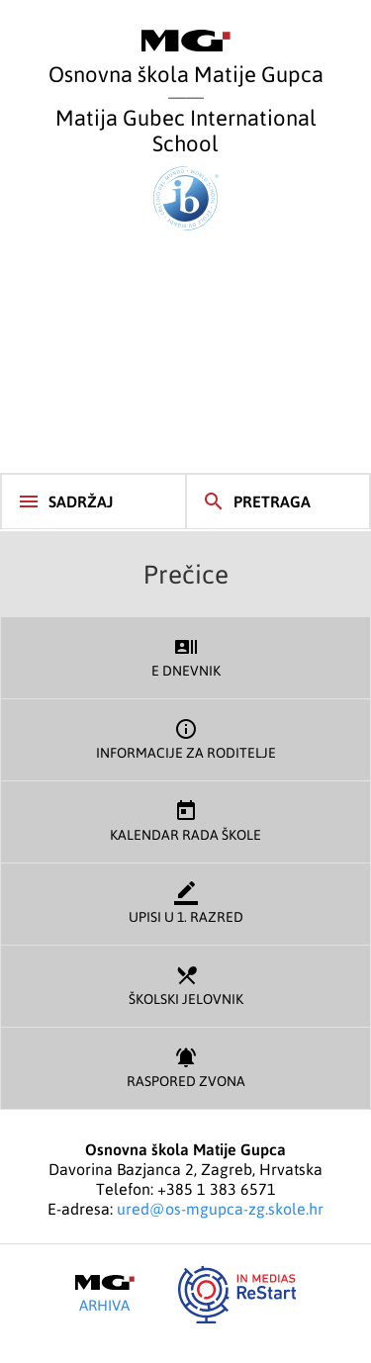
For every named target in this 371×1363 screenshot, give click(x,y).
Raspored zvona (185, 1066)
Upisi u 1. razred (185, 901)
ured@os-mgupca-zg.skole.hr (220, 1209)
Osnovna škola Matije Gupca (186, 58)
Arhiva (105, 1294)
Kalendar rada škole (185, 819)
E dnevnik (185, 655)
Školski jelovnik (185, 983)
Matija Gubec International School (186, 167)
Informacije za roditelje (185, 737)
